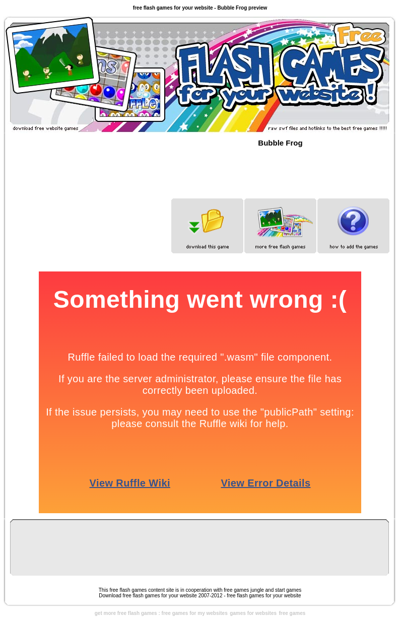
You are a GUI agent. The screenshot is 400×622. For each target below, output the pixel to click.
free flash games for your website (264, 595)
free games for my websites (195, 613)
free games (292, 613)
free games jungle (244, 590)
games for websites (253, 613)
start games (288, 590)
